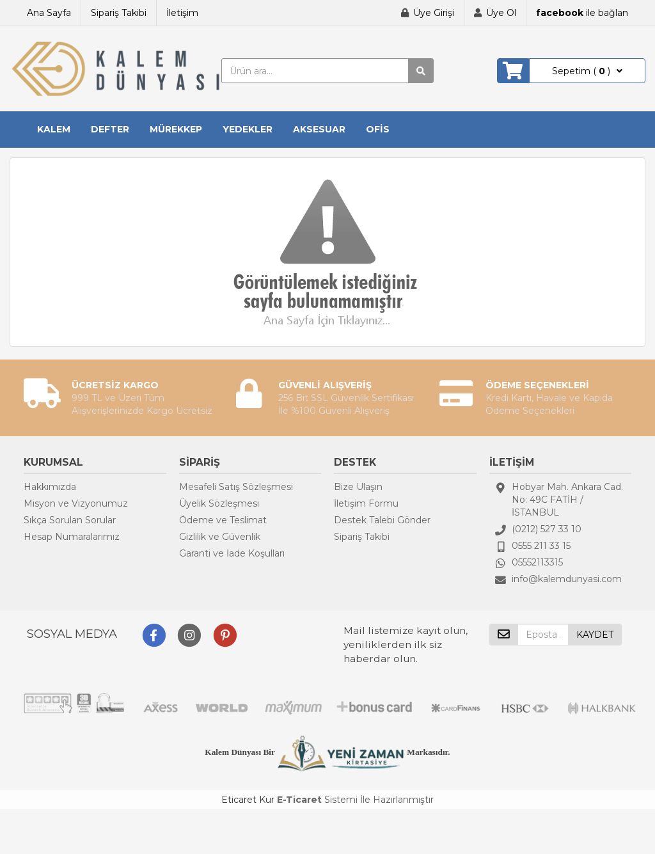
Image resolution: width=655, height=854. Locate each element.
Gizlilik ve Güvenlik (219, 536)
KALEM (53, 129)
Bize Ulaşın (358, 487)
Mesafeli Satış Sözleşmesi (236, 487)
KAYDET (594, 634)
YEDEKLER (247, 129)
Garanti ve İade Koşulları (232, 553)
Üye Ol (501, 13)
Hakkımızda (50, 487)
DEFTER (110, 129)
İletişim (182, 13)
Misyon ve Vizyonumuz (76, 503)
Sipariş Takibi (118, 13)
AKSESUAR (319, 129)
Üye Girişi (433, 13)
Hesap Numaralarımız (72, 536)
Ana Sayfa (49, 13)
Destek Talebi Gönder (382, 520)
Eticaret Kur (247, 799)
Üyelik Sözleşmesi (219, 503)
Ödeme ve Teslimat (223, 520)
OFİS (378, 129)
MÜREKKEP (176, 129)
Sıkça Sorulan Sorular (70, 520)
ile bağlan (582, 13)
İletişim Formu (366, 503)
